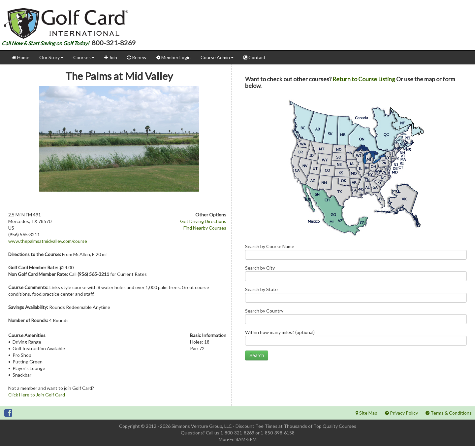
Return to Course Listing (363, 79)
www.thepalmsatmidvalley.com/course (47, 241)
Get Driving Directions (203, 221)
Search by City (356, 274)
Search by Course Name (356, 253)
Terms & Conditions (449, 413)
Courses (83, 57)
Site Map (366, 413)
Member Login (173, 57)
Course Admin (217, 57)
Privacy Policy (401, 413)
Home (20, 57)
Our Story (51, 57)
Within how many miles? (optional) (356, 339)
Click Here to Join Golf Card (36, 394)
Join (110, 57)
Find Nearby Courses (204, 228)
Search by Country (356, 317)
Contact (254, 57)
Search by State (356, 296)
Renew (136, 57)
